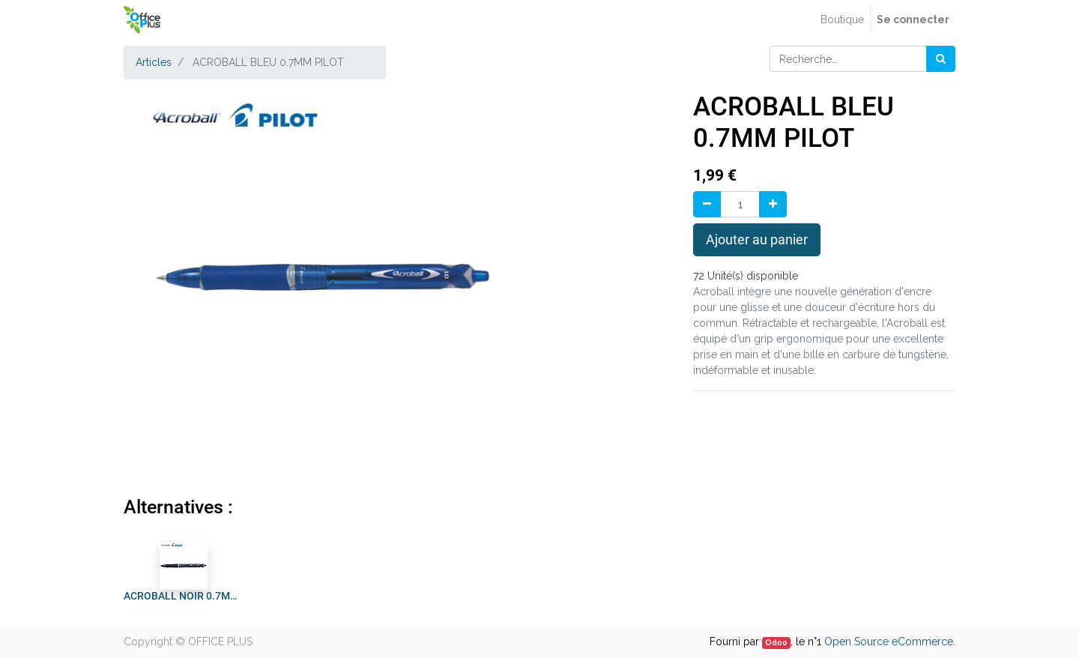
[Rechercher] (940, 59)
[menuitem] (842, 20)
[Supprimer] (707, 204)
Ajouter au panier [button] (757, 239)
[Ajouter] (773, 204)
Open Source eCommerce (888, 642)
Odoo (776, 642)
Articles (154, 62)
